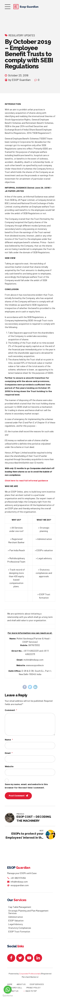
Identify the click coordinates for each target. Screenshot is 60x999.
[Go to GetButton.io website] (8, 996)
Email (8, 754)
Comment (11, 710)
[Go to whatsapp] (8, 990)
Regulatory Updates (21, 35)
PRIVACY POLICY (33, 990)
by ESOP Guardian (19, 79)
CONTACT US (12, 993)
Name (9, 740)
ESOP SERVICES (37, 986)
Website (9, 768)
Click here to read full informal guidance (26, 480)
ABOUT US (21, 986)
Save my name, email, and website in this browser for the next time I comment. (26, 788)
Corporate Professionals (30, 976)
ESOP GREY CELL (14, 990)
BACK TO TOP (31, 993)
